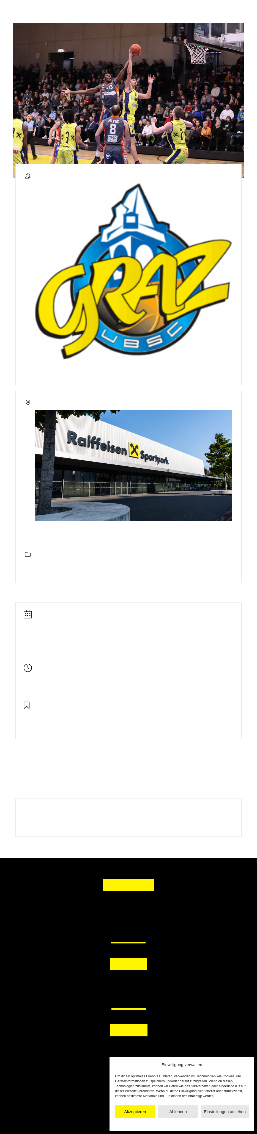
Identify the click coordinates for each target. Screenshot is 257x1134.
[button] (102, 982)
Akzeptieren (135, 1111)
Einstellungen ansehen (225, 1111)
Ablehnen (178, 1111)
